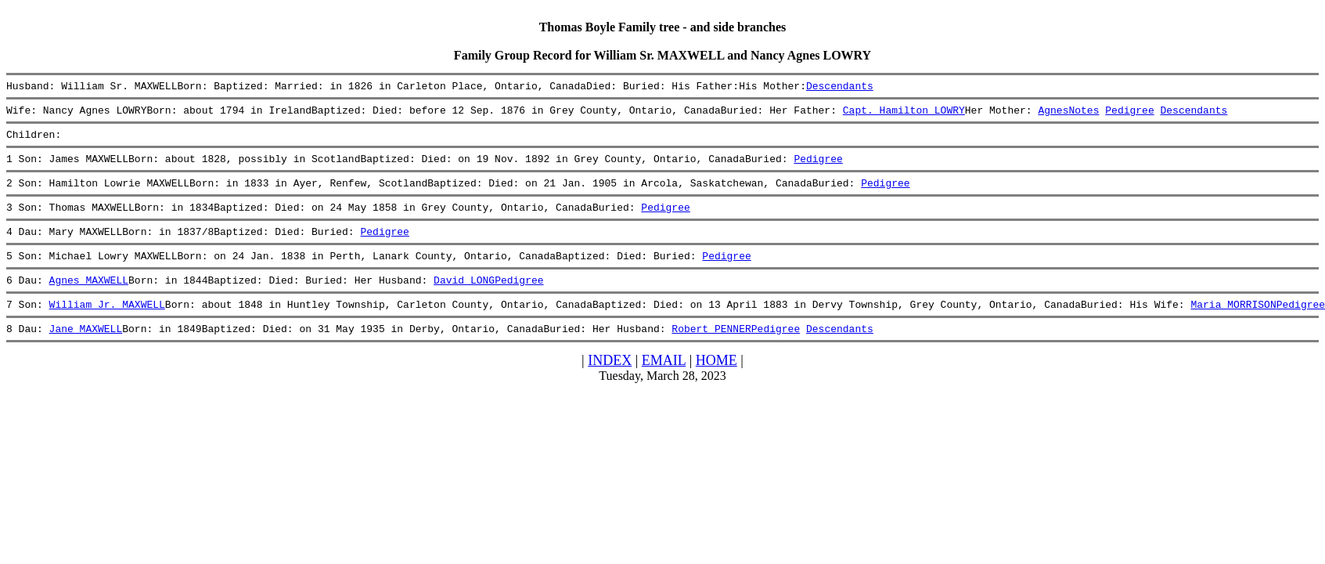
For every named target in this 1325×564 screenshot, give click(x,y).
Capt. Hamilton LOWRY (904, 114)
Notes (1083, 114)
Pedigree (1129, 114)
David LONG (464, 301)
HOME (716, 386)
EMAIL (664, 386)
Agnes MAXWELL (88, 301)
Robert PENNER (711, 354)
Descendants (839, 88)
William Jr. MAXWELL (107, 327)
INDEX (610, 386)
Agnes (1053, 114)
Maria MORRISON (1233, 327)
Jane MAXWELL (86, 354)
